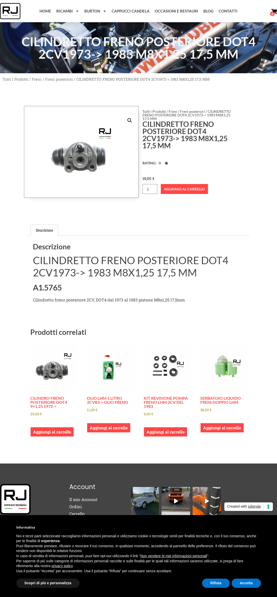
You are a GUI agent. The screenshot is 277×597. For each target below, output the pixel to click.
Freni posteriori (59, 79)
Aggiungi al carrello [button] (52, 431)
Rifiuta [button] (215, 583)
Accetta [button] (246, 583)
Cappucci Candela (131, 11)
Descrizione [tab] (44, 230)
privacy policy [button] (62, 566)
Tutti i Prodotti (15, 79)
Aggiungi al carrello (184, 189)
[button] (129, 120)
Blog (208, 11)
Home (45, 11)
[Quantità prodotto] (149, 189)
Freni (37, 79)
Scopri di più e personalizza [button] (47, 583)
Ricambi (67, 11)
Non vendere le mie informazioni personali (173, 556)
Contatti (228, 11)
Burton (95, 11)
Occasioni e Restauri (176, 11)
